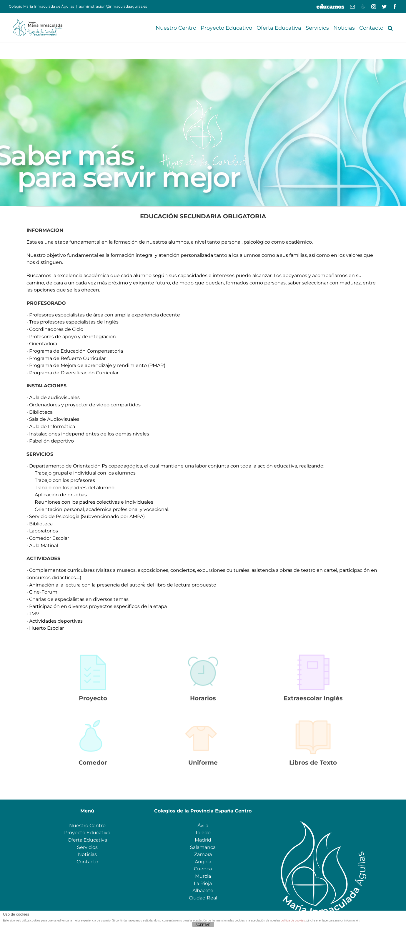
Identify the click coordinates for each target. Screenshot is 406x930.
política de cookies (293, 920)
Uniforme (203, 765)
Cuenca (203, 869)
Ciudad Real (203, 898)
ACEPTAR (202, 924)
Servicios (87, 847)
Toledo (203, 832)
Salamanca (203, 847)
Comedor (93, 765)
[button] (390, 28)
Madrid (203, 840)
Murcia (203, 876)
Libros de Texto (313, 765)
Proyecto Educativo (87, 832)
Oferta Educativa (87, 840)
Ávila (202, 825)
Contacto (87, 861)
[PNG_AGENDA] (313, 655)
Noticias (87, 854)
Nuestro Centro (87, 825)
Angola (203, 861)
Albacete (202, 890)
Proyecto (93, 701)
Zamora (203, 854)
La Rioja (203, 883)
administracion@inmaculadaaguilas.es (113, 6)
